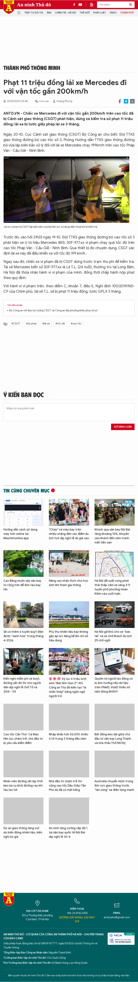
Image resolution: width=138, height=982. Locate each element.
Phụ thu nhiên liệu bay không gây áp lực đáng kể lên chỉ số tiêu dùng (68, 636)
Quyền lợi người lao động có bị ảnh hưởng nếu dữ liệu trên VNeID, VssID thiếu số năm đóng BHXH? (114, 685)
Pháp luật (99, 12)
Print (132, 101)
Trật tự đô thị (33, 12)
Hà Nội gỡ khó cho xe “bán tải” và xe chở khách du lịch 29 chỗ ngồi (113, 636)
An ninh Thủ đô (34, 5)
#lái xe (46, 323)
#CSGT (16, 323)
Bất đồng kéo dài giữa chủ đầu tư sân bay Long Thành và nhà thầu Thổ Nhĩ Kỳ (113, 739)
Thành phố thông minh (31, 67)
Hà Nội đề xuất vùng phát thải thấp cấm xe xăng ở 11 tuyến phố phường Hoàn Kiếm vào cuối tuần (112, 587)
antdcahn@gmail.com (117, 917)
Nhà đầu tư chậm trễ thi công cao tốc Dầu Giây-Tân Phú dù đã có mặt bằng (67, 786)
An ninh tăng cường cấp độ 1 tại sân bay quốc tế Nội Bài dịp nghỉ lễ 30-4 (68, 832)
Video (113, 12)
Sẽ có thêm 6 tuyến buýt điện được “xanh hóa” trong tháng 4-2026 (23, 636)
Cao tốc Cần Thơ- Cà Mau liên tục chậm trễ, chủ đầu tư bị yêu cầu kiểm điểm (23, 739)
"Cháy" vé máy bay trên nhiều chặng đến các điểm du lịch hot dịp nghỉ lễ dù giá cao (69, 534)
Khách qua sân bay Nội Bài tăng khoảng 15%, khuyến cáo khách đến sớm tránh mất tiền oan (112, 536)
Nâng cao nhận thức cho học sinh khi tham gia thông (68, 583)
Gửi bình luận (123, 426)
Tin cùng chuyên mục (26, 490)
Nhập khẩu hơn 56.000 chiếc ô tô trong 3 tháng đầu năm (68, 737)
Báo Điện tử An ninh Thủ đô (9, 7)
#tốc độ (60, 323)
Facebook (120, 101)
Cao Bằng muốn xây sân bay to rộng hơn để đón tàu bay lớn (22, 585)
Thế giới (85, 12)
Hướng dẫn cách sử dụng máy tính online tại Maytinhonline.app (20, 534)
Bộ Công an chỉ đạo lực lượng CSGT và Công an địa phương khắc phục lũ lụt (53, 310)
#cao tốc (76, 323)
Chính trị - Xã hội (65, 12)
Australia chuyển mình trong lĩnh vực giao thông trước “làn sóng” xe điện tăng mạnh (114, 786)
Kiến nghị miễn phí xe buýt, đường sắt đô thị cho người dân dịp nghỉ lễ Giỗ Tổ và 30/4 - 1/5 (22, 685)
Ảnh (49, 12)
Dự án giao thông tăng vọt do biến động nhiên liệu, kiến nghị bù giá (22, 832)
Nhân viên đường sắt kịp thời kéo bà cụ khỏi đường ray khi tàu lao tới (23, 786)
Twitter (126, 101)
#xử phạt (31, 323)
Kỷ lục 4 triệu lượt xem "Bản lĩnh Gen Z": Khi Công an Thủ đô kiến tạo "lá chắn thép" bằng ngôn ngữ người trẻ (67, 687)
